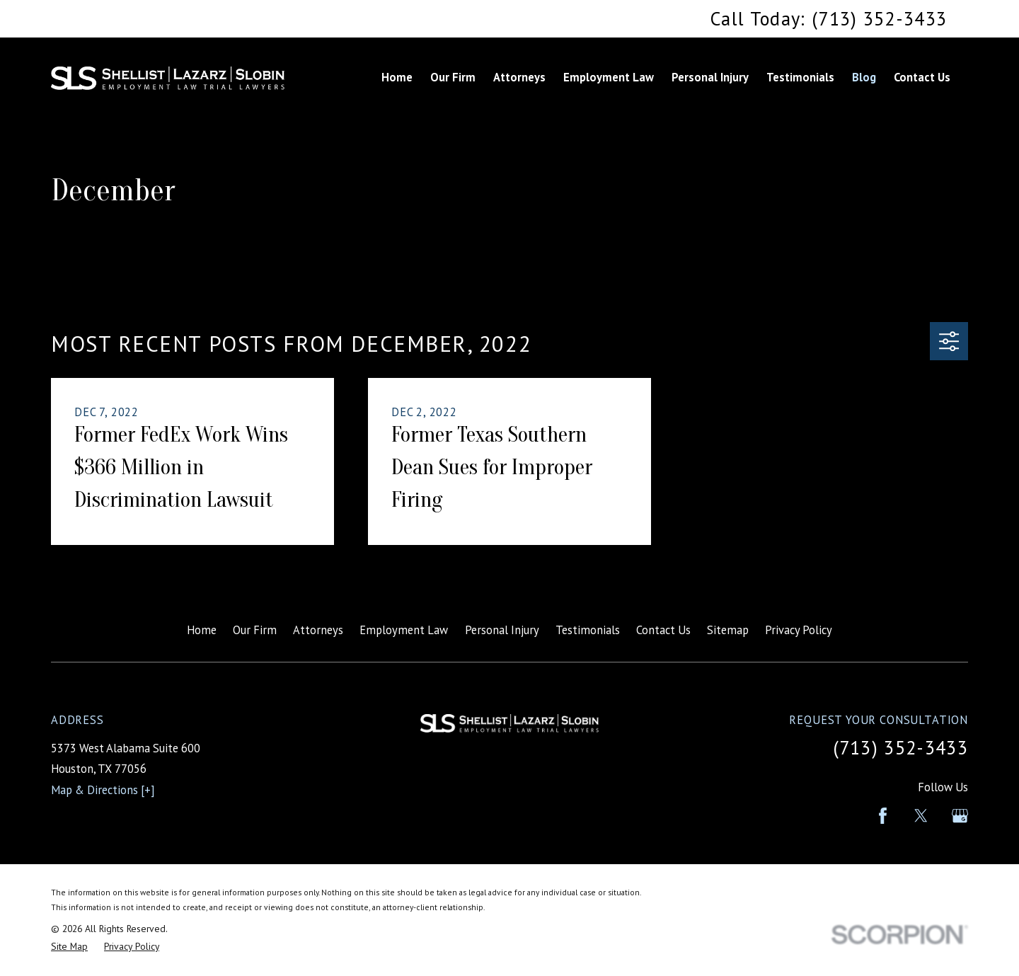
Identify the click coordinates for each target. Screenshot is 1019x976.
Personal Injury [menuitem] (710, 77)
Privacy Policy (798, 630)
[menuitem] (69, 946)
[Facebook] (883, 816)
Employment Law (403, 630)
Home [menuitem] (397, 77)
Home (202, 630)
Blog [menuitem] (864, 77)
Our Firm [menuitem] (453, 77)
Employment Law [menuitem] (608, 77)
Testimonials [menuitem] (800, 77)
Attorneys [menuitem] (519, 77)
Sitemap (728, 630)
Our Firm (255, 630)
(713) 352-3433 (900, 747)
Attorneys (318, 630)
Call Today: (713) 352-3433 (828, 18)
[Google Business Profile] (960, 816)
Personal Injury (502, 630)
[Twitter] (921, 816)
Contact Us (663, 630)
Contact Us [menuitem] (922, 77)
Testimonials (587, 630)
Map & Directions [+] (102, 790)
